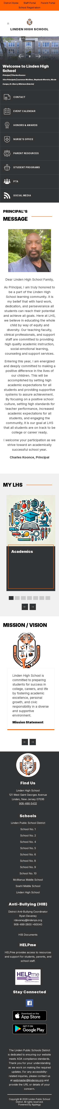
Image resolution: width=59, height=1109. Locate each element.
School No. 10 (28, 873)
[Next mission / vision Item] (33, 742)
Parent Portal (48, 3)
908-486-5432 (28, 803)
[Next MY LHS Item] (33, 607)
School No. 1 (28, 829)
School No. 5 (28, 848)
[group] (29, 681)
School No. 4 (28, 841)
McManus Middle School (28, 879)
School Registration (29, 7)
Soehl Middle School (28, 886)
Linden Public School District (28, 822)
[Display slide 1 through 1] (11, 598)
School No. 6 (28, 854)
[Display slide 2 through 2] (17, 598)
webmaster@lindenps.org (28, 1080)
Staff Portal (30, 3)
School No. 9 (28, 867)
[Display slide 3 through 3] (23, 598)
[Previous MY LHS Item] (25, 607)
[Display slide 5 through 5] (35, 598)
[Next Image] (38, 56)
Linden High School (28, 892)
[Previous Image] (21, 56)
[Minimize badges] (23, 38)
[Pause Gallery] (29, 56)
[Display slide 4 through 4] (29, 598)
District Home (11, 3)
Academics (21, 551)
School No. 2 (28, 835)
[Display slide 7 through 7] (47, 598)
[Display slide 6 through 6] (41, 598)
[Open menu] (8, 23)
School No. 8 (28, 860)
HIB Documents (27, 934)
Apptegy (36, 1104)
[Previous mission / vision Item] (25, 742)
